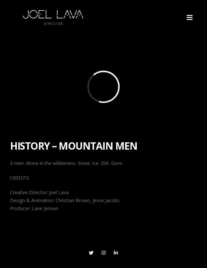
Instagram (103, 253)
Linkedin (116, 253)
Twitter (91, 253)
